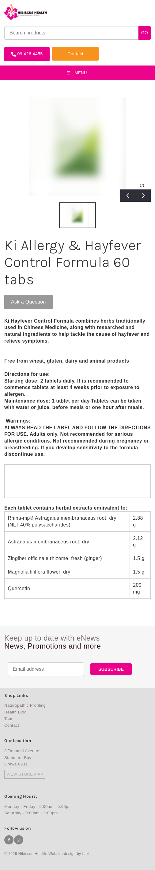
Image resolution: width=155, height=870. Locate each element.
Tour (8, 719)
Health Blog (15, 712)
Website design (62, 854)
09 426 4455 (17, 49)
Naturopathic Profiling (25, 705)
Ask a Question (21, 297)
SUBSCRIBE (110, 669)
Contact (60, 49)
